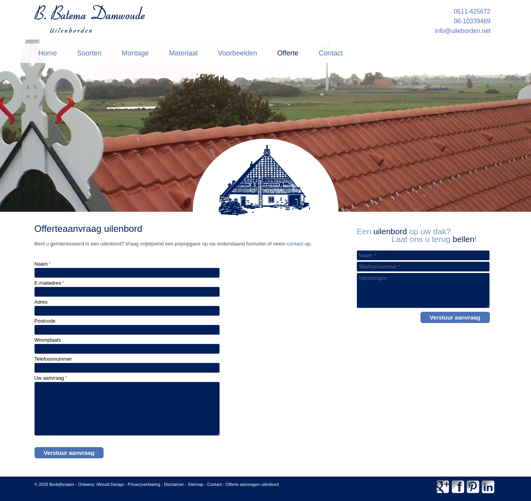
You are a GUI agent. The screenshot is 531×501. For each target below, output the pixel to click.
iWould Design (110, 484)
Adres (41, 302)
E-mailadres (49, 283)
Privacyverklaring (144, 484)
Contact (214, 484)
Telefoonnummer (53, 359)
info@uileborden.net (462, 31)
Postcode (45, 321)
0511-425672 (472, 11)
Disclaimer (174, 484)
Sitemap (195, 484)
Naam (42, 264)
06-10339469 (472, 21)
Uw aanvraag (51, 378)
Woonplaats (48, 340)
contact (295, 244)
